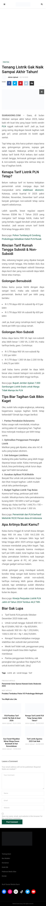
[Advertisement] (23, 33)
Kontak (4, 876)
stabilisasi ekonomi (33, 190)
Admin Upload (13, 77)
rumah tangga (22, 673)
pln (14, 673)
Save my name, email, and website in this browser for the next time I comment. (22, 817)
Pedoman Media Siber (9, 872)
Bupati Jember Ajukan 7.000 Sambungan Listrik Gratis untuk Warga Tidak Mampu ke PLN (21, 387)
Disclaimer (5, 863)
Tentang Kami (6, 854)
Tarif (30, 673)
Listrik (9, 673)
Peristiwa (6, 62)
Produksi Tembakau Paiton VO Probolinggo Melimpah (22, 694)
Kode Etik (5, 867)
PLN (4, 126)
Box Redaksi (6, 858)
